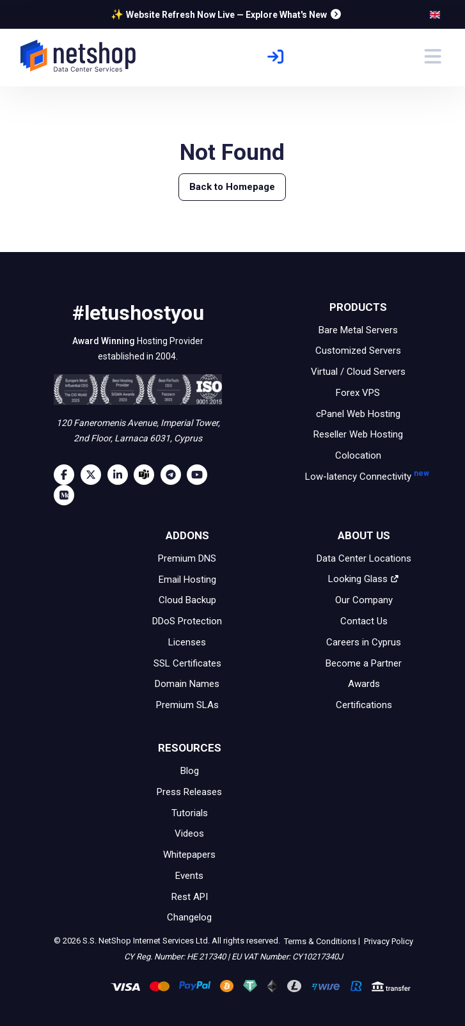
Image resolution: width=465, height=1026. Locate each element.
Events (189, 875)
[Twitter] (94, 474)
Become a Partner (364, 662)
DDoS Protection (187, 621)
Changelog (189, 917)
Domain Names (187, 684)
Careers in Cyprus (363, 642)
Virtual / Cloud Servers (358, 371)
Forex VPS (358, 393)
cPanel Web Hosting (358, 413)
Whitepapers (189, 854)
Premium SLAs (187, 705)
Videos (189, 833)
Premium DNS (187, 558)
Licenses (187, 642)
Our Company (364, 600)
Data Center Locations (364, 558)
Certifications (364, 705)
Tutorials (189, 812)
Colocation (358, 455)
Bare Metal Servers (358, 329)
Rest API (189, 896)
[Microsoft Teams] (147, 474)
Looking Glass (363, 579)
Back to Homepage (232, 187)
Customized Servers (358, 350)
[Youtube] (200, 474)
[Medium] (67, 495)
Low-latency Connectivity (358, 485)
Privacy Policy (387, 941)
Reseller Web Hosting (358, 434)
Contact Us (364, 621)
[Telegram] (174, 474)
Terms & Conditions (319, 941)
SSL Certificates (187, 662)
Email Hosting (187, 579)
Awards (364, 684)
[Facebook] (67, 474)
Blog (189, 771)
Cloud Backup (187, 600)
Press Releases (189, 792)
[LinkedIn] (120, 474)
